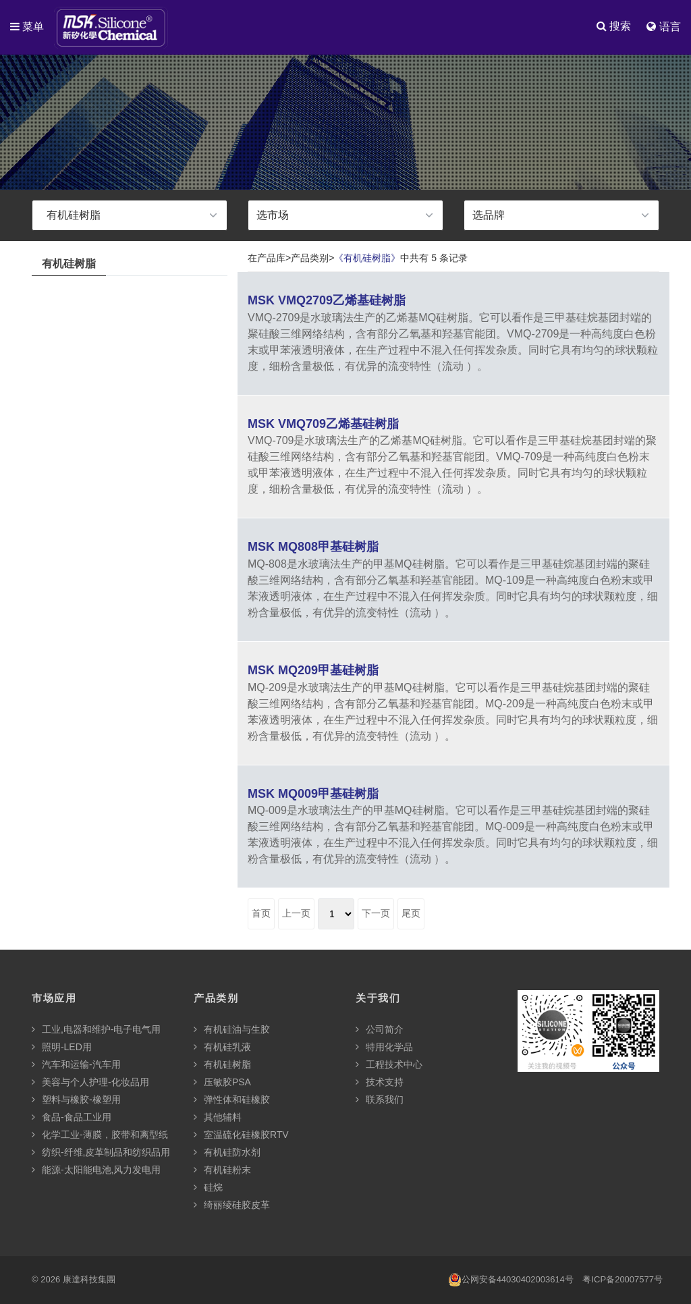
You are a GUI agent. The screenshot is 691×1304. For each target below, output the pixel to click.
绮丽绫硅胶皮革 (232, 1205)
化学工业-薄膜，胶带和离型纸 (100, 1135)
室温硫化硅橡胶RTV (241, 1135)
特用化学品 (384, 1047)
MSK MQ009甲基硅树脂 (313, 794)
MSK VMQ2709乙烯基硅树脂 (327, 301)
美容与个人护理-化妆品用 (90, 1082)
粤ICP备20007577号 (622, 1280)
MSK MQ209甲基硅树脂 (313, 671)
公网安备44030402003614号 (511, 1280)
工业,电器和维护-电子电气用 (96, 1030)
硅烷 (208, 1188)
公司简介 (380, 1030)
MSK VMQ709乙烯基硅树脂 (323, 424)
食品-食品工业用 (71, 1117)
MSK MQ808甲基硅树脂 (313, 547)
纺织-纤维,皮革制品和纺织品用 (101, 1152)
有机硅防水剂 (227, 1152)
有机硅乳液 (222, 1047)
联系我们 (380, 1100)
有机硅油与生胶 (232, 1030)
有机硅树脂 (222, 1065)
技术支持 (380, 1082)
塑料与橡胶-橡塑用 (76, 1100)
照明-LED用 (62, 1047)
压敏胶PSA (222, 1082)
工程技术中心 (389, 1065)
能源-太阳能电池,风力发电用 (96, 1170)
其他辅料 (218, 1117)
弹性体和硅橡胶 (232, 1100)
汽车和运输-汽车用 (76, 1065)
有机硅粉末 (222, 1170)
